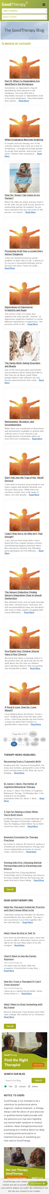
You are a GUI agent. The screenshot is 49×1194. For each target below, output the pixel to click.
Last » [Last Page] (34, 744)
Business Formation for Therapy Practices (21, 839)
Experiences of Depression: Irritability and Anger (19, 309)
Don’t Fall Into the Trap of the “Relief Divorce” (24, 479)
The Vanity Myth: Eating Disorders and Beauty (22, 365)
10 (14, 739)
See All (10, 889)
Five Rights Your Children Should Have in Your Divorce (22, 653)
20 (20, 739)
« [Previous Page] (5, 739)
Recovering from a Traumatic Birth (22, 761)
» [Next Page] (27, 744)
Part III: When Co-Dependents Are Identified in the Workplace (22, 83)
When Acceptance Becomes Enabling (24, 139)
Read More (24, 101)
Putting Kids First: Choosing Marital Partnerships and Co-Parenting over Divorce (23, 865)
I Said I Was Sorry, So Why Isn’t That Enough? (23, 535)
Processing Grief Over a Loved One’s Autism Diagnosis (24, 253)
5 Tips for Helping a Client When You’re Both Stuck (21, 813)
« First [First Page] (33, 734)
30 (26, 739)
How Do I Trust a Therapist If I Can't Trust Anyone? (22, 983)
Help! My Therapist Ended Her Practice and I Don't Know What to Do (24, 909)
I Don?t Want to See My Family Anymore (20, 958)
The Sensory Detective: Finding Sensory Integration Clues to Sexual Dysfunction (23, 595)
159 (43, 739)
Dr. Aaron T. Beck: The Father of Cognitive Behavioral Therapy (20, 785)
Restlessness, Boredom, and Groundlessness (19, 423)
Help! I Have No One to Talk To (19, 933)
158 (36, 739)
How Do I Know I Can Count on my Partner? (22, 197)
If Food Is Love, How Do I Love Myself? (20, 709)
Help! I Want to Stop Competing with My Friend (23, 1006)
